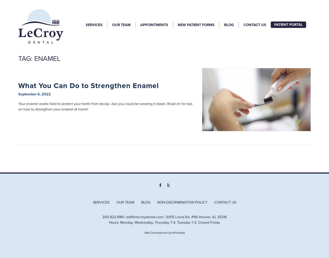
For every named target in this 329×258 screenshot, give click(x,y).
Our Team (121, 25)
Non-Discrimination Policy (182, 202)
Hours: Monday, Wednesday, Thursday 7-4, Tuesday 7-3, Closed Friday (164, 222)
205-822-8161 (113, 217)
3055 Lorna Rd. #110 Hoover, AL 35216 (196, 217)
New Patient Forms (196, 25)
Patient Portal (288, 24)
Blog (229, 25)
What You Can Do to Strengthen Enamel (88, 85)
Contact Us (255, 25)
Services (94, 25)
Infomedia (178, 233)
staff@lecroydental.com (144, 217)
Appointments (154, 25)
